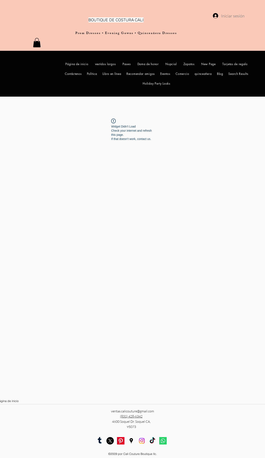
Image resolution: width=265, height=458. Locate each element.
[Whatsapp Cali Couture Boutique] (163, 441)
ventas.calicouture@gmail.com (132, 411)
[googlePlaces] (131, 441)
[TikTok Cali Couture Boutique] (152, 441)
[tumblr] (99, 441)
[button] (37, 42)
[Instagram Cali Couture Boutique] (142, 441)
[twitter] (110, 441)
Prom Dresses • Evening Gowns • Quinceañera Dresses (126, 33)
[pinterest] (120, 441)
